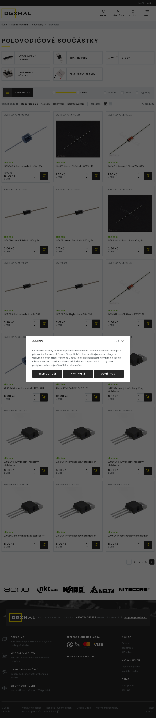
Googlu (72, 357)
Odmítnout (109, 373)
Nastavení (78, 373)
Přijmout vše (47, 373)
